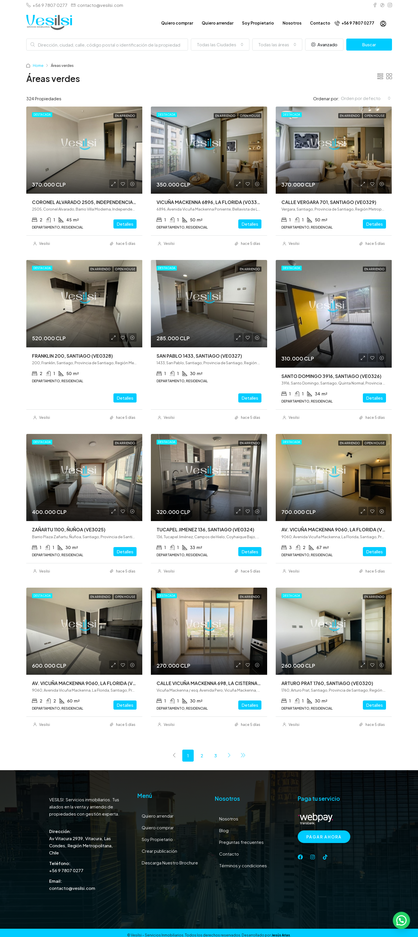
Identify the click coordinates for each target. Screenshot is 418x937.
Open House (250, 115)
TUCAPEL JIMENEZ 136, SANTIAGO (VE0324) (205, 529)
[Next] (229, 755)
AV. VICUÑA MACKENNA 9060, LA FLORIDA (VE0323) (340, 529)
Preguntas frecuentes (241, 842)
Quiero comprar (177, 22)
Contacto (320, 22)
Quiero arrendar (217, 22)
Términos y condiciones (243, 865)
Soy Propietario (258, 22)
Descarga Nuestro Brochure (170, 862)
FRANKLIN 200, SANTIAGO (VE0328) (72, 356)
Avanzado (324, 44)
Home (38, 65)
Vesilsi (44, 243)
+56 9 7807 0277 (354, 23)
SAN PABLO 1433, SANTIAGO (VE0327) (199, 356)
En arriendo (125, 115)
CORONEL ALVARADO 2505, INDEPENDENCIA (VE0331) (93, 202)
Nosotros (292, 22)
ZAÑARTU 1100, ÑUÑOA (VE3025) (68, 529)
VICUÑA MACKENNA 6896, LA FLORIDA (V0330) (209, 202)
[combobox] (220, 45)
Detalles (125, 224)
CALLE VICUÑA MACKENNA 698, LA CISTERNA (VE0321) (218, 683)
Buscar (369, 44)
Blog (224, 830)
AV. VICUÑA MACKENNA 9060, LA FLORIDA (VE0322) (90, 683)
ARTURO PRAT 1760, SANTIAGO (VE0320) (327, 683)
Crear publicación (159, 851)
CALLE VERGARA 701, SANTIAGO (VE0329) (328, 202)
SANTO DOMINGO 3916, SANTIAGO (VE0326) (331, 376)
